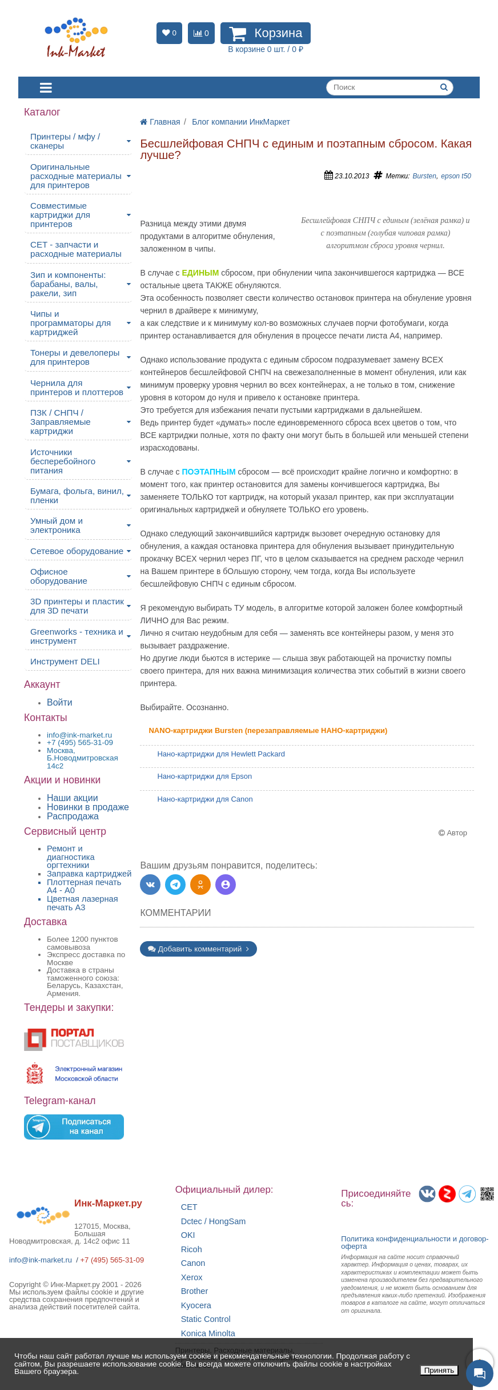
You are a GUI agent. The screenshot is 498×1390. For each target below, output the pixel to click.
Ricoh (191, 1249)
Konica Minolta (208, 1333)
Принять (439, 1370)
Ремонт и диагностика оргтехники (71, 857)
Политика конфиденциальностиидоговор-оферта (414, 1242)
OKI (188, 1235)
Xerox (192, 1277)
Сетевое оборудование (76, 551)
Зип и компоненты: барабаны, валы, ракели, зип (68, 284)
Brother (194, 1291)
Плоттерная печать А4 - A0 (84, 886)
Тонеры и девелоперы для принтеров (74, 357)
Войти (60, 702)
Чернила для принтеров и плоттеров (76, 387)
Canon (193, 1263)
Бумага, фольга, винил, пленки (77, 495)
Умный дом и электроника (56, 525)
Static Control (206, 1319)
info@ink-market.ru (40, 1260)
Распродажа (73, 816)
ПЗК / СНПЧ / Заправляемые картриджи (60, 422)
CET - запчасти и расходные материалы (76, 249)
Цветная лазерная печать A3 (82, 903)
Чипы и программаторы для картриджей (70, 323)
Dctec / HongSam (213, 1221)
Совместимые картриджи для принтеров (60, 215)
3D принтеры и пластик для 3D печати (77, 605)
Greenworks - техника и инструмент (76, 636)
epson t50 (456, 176)
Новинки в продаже (88, 807)
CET (189, 1207)
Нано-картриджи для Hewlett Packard (221, 754)
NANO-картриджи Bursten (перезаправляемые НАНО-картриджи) (267, 730)
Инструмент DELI (65, 661)
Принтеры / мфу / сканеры (65, 141)
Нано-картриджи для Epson (204, 776)
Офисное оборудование (58, 576)
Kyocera (196, 1305)
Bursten (424, 176)
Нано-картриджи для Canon (204, 799)
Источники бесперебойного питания (62, 461)
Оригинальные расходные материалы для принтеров (76, 176)
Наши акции (72, 798)
